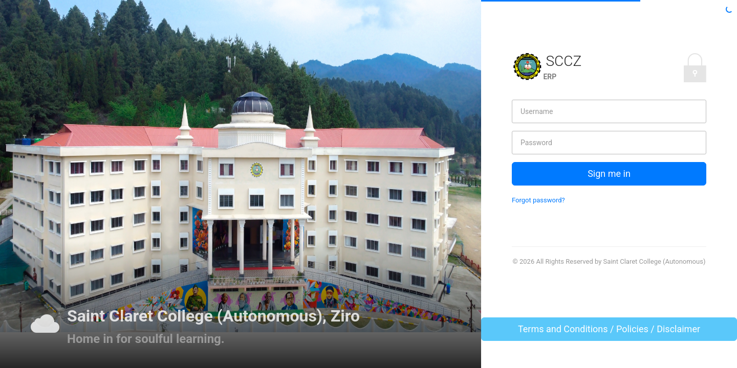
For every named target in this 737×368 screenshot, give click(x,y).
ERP (549, 77)
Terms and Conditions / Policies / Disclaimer (609, 329)
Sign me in (609, 173)
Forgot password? (538, 200)
